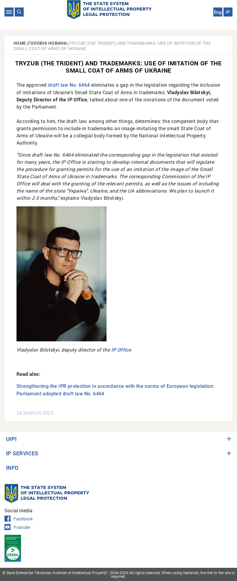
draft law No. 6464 (69, 85)
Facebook (18, 519)
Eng (218, 12)
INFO (12, 467)
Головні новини (47, 43)
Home (20, 43)
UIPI (11, 438)
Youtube (17, 527)
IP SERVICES (22, 453)
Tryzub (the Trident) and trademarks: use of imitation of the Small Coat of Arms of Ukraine (112, 45)
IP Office (121, 350)
